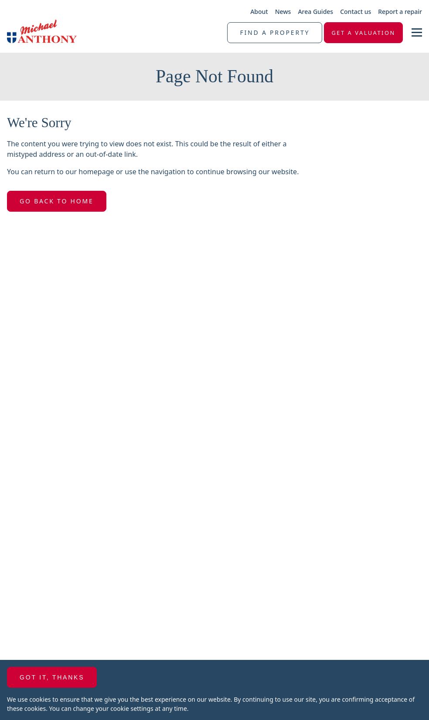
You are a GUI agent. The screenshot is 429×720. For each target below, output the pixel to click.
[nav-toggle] (417, 32)
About (259, 11)
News (283, 11)
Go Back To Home (57, 201)
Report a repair (400, 11)
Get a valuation (363, 33)
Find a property (275, 32)
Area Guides (315, 11)
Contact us (355, 11)
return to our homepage (75, 171)
